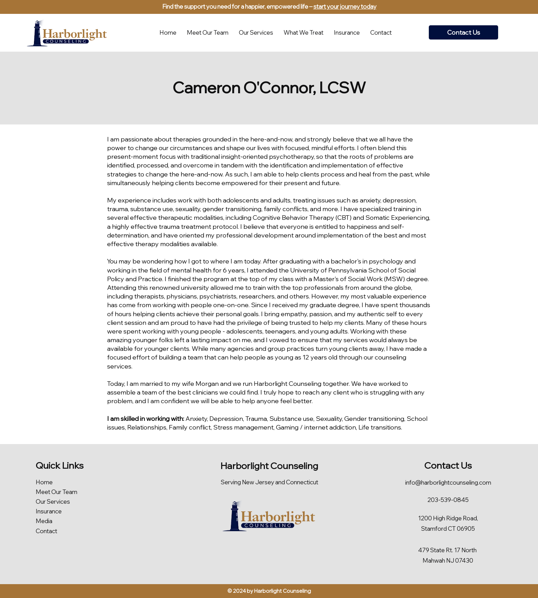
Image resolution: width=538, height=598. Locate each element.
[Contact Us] (463, 32)
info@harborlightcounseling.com (448, 482)
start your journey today (344, 6)
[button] (303, 32)
